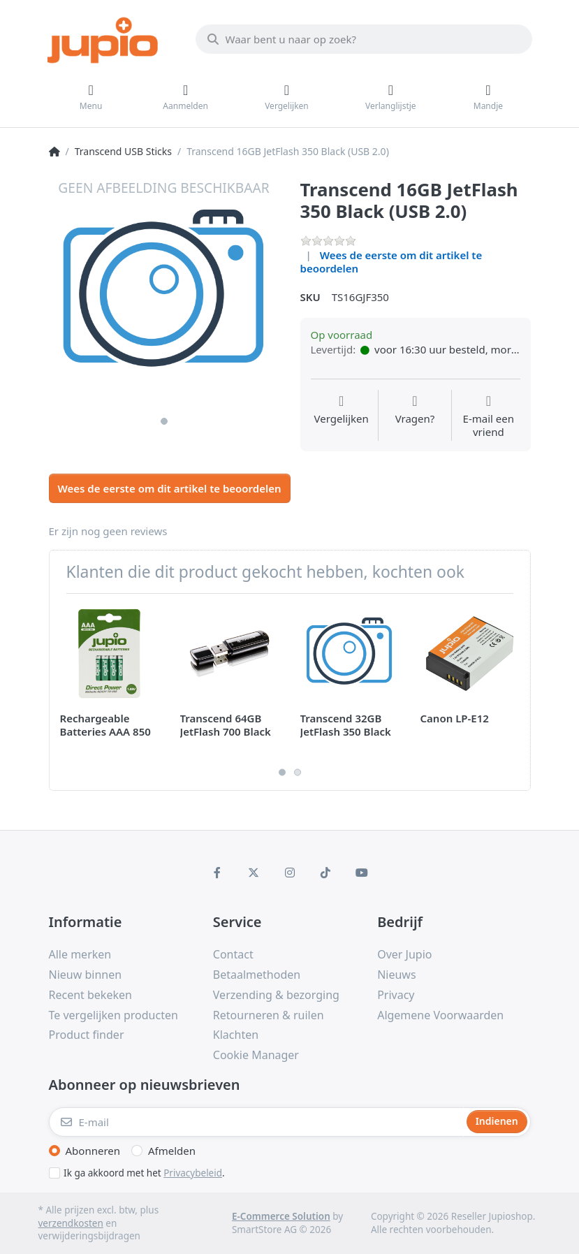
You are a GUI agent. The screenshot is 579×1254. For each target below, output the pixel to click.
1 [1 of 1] (164, 421)
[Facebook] (218, 872)
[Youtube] (361, 872)
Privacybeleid (192, 1173)
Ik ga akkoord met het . (144, 1173)
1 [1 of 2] (282, 772)
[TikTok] (325, 872)
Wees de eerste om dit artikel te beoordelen (391, 262)
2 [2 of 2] (297, 772)
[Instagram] (289, 872)
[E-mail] (256, 1122)
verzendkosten (70, 1223)
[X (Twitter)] (253, 872)
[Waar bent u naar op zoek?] (364, 39)
